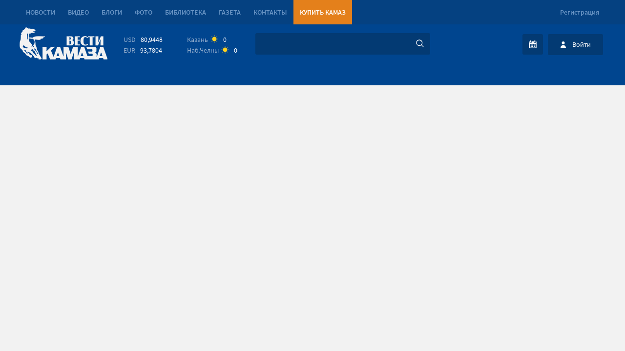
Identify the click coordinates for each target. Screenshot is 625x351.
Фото (143, 12)
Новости (40, 12)
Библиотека (185, 12)
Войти (581, 44)
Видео (78, 12)
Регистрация (579, 12)
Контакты (270, 12)
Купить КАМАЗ (323, 12)
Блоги (112, 12)
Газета (230, 12)
